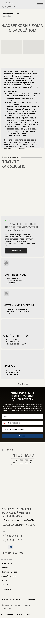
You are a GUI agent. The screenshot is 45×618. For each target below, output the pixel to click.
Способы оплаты (8, 576)
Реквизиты (6, 589)
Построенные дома (9, 572)
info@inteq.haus (12, 552)
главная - (6, 13)
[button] (16, 250)
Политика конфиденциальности (15, 605)
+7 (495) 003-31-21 (12, 6)
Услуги (4, 580)
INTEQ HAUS (22, 455)
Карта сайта (6, 609)
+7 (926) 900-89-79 (12, 540)
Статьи (5, 585)
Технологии (6, 563)
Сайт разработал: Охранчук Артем (15, 614)
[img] (3, 6)
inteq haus (8, 2)
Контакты (5, 531)
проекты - (14, 13)
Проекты (5, 568)
